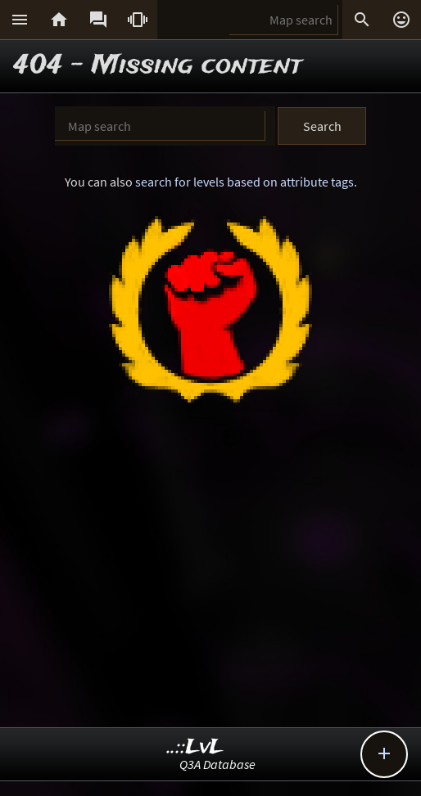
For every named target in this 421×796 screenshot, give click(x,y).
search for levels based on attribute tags (244, 181)
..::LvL (195, 747)
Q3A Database (217, 764)
